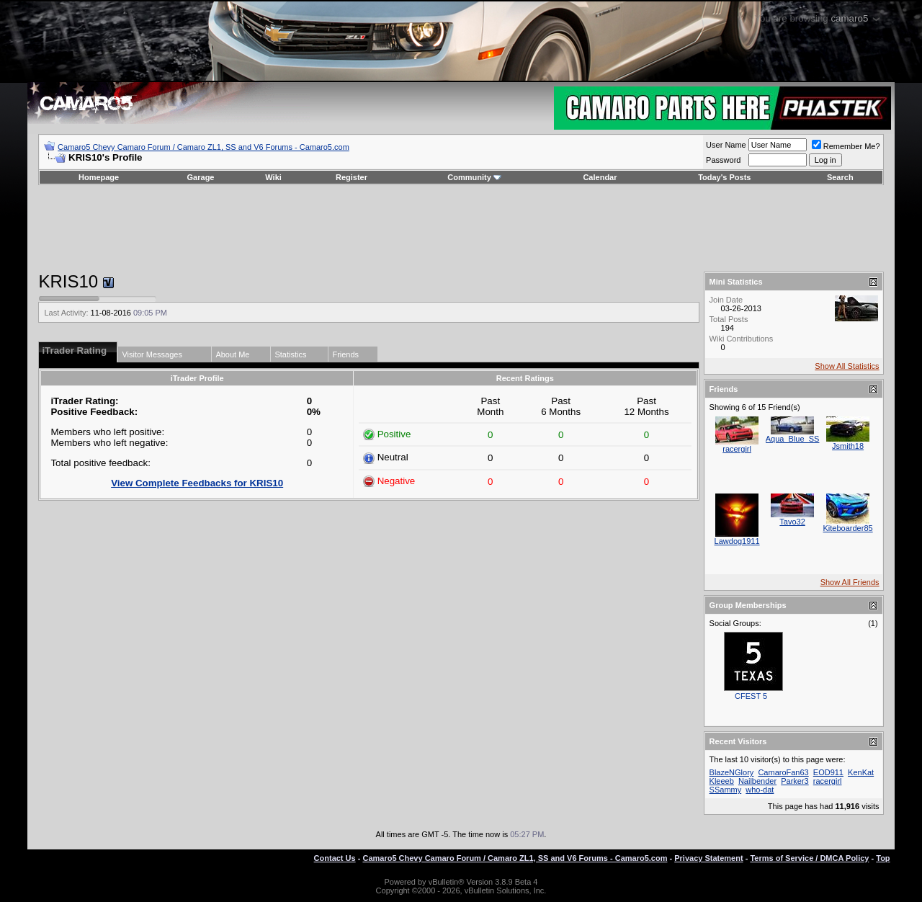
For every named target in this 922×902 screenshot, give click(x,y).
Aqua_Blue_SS (793, 438)
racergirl (736, 449)
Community (474, 177)
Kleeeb (722, 781)
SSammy (726, 789)
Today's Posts (724, 177)
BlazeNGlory (732, 772)
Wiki (273, 177)
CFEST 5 (751, 696)
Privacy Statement (708, 858)
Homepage (99, 177)
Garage (201, 177)
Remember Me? (846, 146)
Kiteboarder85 (848, 528)
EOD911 (828, 772)
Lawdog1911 (737, 541)
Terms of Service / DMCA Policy (809, 858)
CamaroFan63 (783, 772)
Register (351, 177)
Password (723, 160)
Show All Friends (850, 582)
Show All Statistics (847, 366)
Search (840, 177)
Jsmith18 (848, 446)
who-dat (760, 789)
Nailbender (757, 781)
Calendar (600, 177)
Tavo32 (792, 521)
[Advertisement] (461, 228)
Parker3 (795, 781)
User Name (726, 144)
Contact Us (335, 858)
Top (883, 858)
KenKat (861, 772)
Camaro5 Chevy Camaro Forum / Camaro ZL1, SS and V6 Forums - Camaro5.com (203, 147)
